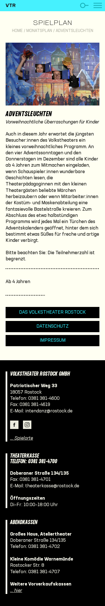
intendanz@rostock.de (49, 411)
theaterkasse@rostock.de (52, 486)
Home (17, 31)
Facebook (14, 425)
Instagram (27, 425)
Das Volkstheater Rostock (52, 312)
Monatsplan (39, 31)
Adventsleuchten (74, 31)
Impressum (53, 340)
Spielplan (52, 23)
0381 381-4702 (44, 546)
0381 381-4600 (44, 398)
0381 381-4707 (44, 572)
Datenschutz (52, 326)
